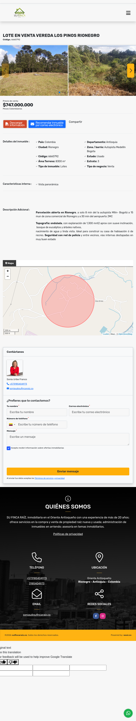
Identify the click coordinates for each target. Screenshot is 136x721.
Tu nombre (13, 406)
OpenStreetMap (125, 334)
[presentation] (34, 458)
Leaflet (106, 334)
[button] (59, 92)
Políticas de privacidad (68, 534)
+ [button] (8, 271)
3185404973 (36, 583)
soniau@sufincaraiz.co (21, 388)
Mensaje (12, 430)
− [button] (8, 276)
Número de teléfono (18, 418)
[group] (34, 70)
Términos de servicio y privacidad (50, 478)
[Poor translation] (13, 662)
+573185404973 (18, 384)
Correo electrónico (79, 406)
